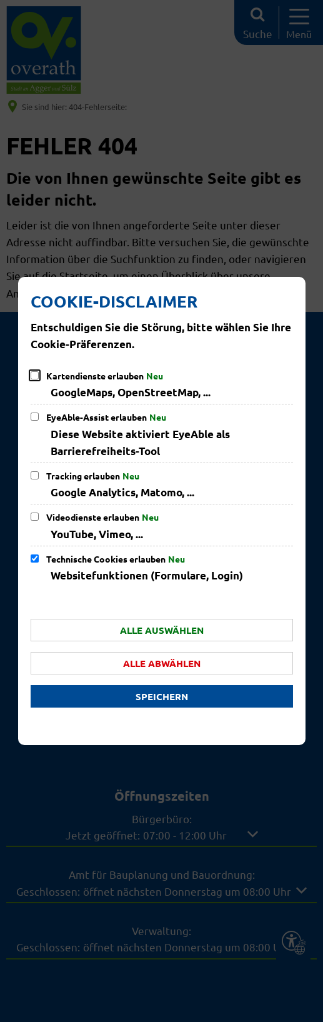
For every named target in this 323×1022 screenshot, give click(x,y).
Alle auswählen (162, 630)
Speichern (162, 696)
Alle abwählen (162, 663)
